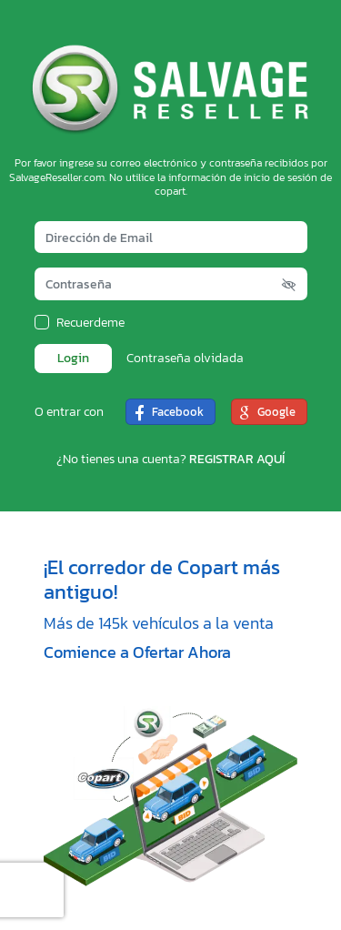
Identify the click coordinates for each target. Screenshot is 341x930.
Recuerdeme (90, 323)
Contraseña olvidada (185, 358)
